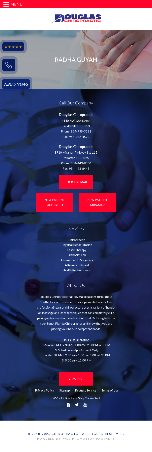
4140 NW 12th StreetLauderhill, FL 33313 (76, 123)
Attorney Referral (77, 265)
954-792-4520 (79, 136)
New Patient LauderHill (55, 202)
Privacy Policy (44, 390)
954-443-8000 (81, 163)
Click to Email (76, 182)
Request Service (85, 390)
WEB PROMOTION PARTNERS (89, 438)
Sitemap (64, 390)
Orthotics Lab (77, 255)
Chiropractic (76, 240)
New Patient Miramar (97, 202)
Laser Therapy (76, 250)
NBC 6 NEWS (16, 84)
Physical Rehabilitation (76, 244)
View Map (76, 378)
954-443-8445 (79, 168)
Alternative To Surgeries (76, 260)
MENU (16, 4)
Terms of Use (110, 390)
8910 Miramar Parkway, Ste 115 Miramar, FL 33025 (76, 155)
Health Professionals (77, 270)
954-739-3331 (81, 131)
